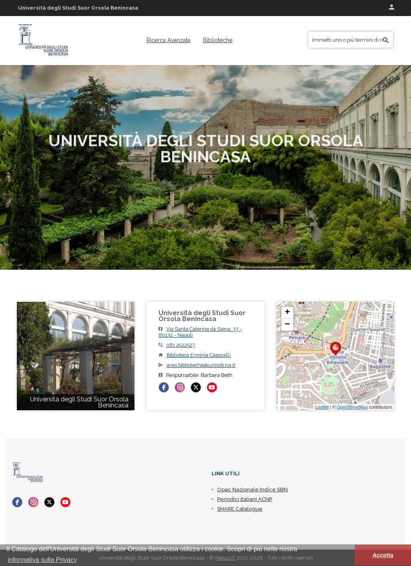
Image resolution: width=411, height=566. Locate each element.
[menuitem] (168, 40)
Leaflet (322, 407)
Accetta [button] (382, 555)
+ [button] (287, 313)
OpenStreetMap (352, 407)
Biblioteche (217, 40)
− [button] (287, 325)
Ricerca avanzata (168, 40)
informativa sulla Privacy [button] (42, 559)
